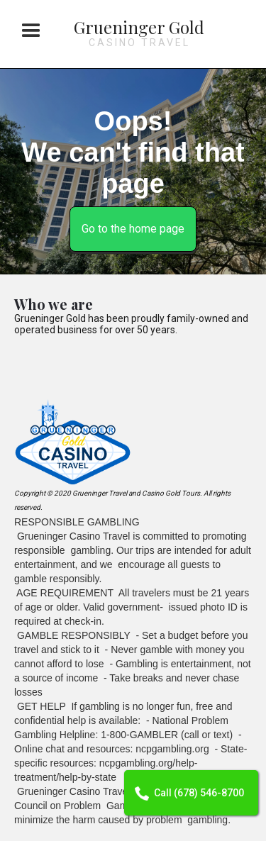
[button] (31, 31)
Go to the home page (133, 228)
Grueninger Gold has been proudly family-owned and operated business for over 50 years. (131, 324)
